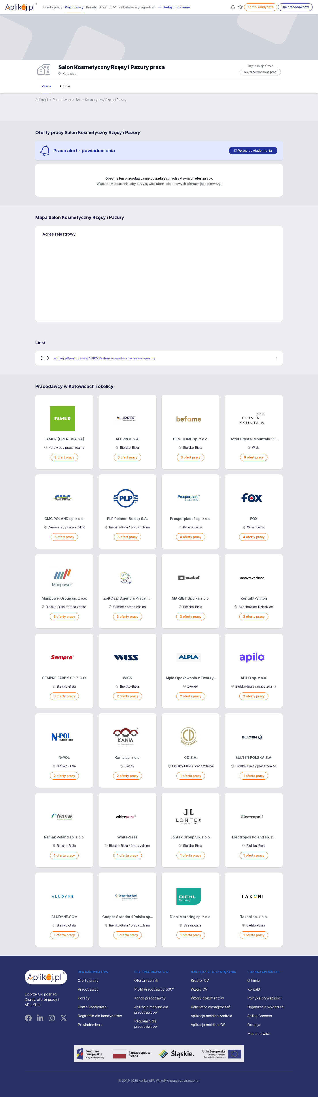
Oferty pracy (52, 7)
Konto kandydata (260, 7)
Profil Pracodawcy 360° (154, 989)
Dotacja (253, 1024)
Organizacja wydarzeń (265, 1007)
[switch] (253, 150)
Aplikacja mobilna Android (211, 1016)
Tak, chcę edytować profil (260, 72)
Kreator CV (107, 7)
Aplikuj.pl (41, 100)
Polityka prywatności (264, 998)
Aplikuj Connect (259, 1016)
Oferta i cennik (146, 980)
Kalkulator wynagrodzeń (137, 7)
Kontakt (253, 989)
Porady (91, 7)
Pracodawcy (74, 7)
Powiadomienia (90, 1024)
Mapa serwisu (258, 1033)
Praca (46, 86)
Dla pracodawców (295, 7)
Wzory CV (199, 989)
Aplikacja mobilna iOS (208, 1024)
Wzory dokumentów (207, 998)
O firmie (253, 980)
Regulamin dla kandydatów (100, 1016)
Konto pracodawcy (150, 998)
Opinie (65, 86)
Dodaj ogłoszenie (174, 7)
